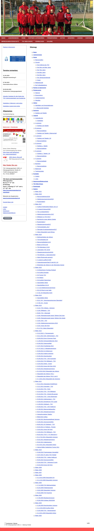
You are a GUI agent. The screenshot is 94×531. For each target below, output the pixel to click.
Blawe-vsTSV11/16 (42, 244)
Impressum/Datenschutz (40, 181)
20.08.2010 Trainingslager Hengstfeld (47, 452)
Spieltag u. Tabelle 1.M (43, 153)
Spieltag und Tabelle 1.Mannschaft (47, 133)
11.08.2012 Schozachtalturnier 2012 (47, 341)
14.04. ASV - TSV (42, 320)
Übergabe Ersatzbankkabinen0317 (47, 229)
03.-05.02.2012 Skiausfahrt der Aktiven (48, 371)
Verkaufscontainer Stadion (44, 414)
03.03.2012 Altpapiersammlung (46, 368)
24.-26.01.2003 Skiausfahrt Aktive (46, 513)
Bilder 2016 (38, 234)
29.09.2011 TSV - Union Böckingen (47, 396)
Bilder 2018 (38, 194)
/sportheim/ (6, 192)
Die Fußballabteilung (41, 85)
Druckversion (8, 523)
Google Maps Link (8, 202)
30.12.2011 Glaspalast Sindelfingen (47, 384)
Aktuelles (37, 100)
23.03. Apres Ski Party (43, 325)
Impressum (6, 211)
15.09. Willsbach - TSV (43, 310)
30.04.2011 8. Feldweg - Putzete (46, 427)
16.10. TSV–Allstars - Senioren (46, 308)
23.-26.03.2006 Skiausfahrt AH (45, 477)
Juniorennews (37, 55)
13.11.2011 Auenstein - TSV (45, 386)
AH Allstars (40, 277)
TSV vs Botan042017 (43, 211)
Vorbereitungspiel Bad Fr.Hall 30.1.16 (47, 262)
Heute (39, 80)
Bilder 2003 (38, 503)
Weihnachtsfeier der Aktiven (45, 237)
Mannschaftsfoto (41, 130)
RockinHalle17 (41, 222)
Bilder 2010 (38, 449)
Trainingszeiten (39, 171)
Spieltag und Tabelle (41, 113)
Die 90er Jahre (41, 75)
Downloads (36, 186)
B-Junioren (38, 128)
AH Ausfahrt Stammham (44, 280)
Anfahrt (5, 207)
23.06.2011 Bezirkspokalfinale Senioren (48, 419)
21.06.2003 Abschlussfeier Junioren (47, 505)
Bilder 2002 (38, 515)
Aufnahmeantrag (40, 98)
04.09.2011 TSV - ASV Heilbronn (46, 406)
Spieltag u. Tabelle (42, 146)
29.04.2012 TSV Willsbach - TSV (46, 361)
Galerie (35, 189)
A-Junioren (38, 123)
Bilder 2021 (38, 191)
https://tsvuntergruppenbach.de (12, 190)
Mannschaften (39, 60)
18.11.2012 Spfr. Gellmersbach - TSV (47, 336)
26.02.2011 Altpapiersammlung (46, 439)
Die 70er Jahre (41, 70)
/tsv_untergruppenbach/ (9, 154)
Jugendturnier (39, 118)
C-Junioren (38, 136)
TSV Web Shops (38, 184)
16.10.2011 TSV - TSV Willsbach (46, 391)
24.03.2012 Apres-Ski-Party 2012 (46, 366)
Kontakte (36, 174)
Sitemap (15, 523)
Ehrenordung (39, 95)
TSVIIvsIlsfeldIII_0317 (43, 227)
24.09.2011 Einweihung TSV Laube (47, 401)
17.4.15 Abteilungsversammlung (46, 287)
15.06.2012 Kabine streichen (45, 353)
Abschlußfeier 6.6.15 (43, 285)
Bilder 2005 (38, 482)
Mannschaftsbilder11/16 (44, 242)
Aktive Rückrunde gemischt (45, 257)
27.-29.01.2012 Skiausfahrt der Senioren (48, 379)
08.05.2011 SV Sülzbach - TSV (46, 424)
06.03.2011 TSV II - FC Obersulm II (47, 434)
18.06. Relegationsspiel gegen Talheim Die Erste (51, 315)
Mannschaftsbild (41, 161)
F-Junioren (38, 158)
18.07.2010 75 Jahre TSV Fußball (46, 455)
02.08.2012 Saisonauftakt (44, 343)
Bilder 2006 (38, 475)
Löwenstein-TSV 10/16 (43, 249)
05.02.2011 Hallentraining (44, 442)
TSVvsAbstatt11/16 (42, 239)
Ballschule (38, 168)
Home (35, 57)
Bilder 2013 (38, 305)
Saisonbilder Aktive (42, 282)
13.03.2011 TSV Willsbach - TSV (46, 432)
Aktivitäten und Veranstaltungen (44, 105)
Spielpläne (40, 120)
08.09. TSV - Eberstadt (43, 313)
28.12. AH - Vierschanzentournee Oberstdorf (49, 300)
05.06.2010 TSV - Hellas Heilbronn (47, 457)
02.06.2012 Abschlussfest (44, 356)
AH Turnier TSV (41, 275)
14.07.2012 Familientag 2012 (45, 346)
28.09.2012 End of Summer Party (46, 338)
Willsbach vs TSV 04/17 (44, 217)
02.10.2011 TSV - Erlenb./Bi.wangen (47, 394)
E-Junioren (38, 151)
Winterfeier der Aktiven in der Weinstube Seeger (50, 265)
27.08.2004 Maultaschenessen (45, 498)
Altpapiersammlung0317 (44, 224)
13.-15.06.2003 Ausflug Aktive (45, 508)
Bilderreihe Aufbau (42, 417)
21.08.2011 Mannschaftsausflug (46, 409)
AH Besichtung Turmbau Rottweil (46, 270)
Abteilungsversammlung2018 (45, 199)
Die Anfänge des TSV (43, 65)
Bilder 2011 (38, 381)
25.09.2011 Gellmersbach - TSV (46, 399)
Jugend (35, 115)
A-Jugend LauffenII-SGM (44, 260)
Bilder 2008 (38, 470)
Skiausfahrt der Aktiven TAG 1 (45, 374)
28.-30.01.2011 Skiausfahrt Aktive (46, 444)
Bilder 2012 (38, 330)
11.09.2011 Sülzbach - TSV (45, 404)
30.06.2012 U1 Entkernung (44, 351)
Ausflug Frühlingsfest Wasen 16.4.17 (47, 206)
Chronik (37, 62)
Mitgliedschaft (39, 82)
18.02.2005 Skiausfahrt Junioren (46, 490)
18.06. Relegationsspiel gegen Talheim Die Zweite (51, 318)
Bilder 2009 (38, 467)
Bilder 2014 (38, 295)
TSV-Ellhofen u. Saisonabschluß (46, 255)
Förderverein (37, 90)
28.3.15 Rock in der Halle (44, 290)
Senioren (36, 110)
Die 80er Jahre (41, 72)
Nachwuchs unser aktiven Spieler (46, 219)
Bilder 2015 (38, 267)
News (35, 52)
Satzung (37, 92)
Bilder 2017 (38, 204)
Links (4, 209)
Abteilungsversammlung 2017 (45, 214)
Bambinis (37, 163)
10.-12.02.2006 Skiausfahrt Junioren (47, 480)
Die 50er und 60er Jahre (44, 67)
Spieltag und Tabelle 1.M (44, 138)
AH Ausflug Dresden (43, 272)
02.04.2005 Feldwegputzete (45, 487)
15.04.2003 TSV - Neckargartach (46, 510)
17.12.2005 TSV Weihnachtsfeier (46, 485)
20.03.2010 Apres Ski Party (45, 465)
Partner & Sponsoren (9, 47)
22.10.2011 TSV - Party (43, 389)
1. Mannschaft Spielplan (42, 108)
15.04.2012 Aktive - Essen (44, 363)
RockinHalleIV (41, 201)
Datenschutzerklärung (9, 213)
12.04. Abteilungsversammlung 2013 (47, 323)
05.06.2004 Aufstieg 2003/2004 (46, 500)
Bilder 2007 (38, 472)
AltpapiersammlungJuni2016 (45, 252)
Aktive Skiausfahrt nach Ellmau (46, 232)
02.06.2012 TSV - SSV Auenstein (46, 358)
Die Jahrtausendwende (43, 77)
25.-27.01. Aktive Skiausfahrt (45, 328)
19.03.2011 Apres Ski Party (45, 429)
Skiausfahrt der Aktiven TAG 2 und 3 (47, 376)
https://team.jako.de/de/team (11, 152)
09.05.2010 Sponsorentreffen (45, 460)
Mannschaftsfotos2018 (43, 196)
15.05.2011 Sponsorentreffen (45, 422)
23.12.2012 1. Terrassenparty (45, 333)
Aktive (35, 103)
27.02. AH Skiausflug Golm (44, 292)
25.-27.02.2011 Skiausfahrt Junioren (47, 437)
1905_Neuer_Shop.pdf (15, 157)
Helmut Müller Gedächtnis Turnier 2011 (48, 447)
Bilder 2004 (38, 495)
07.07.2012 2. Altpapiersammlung (46, 348)
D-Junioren (38, 143)
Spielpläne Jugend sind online (11, 106)
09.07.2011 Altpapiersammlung (46, 411)
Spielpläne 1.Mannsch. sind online (12, 103)
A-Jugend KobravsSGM (44, 209)
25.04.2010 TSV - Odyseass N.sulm (47, 462)
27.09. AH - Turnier (42, 303)
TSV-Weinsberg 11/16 (43, 247)
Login (88, 523)
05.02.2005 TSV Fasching (44, 493)
